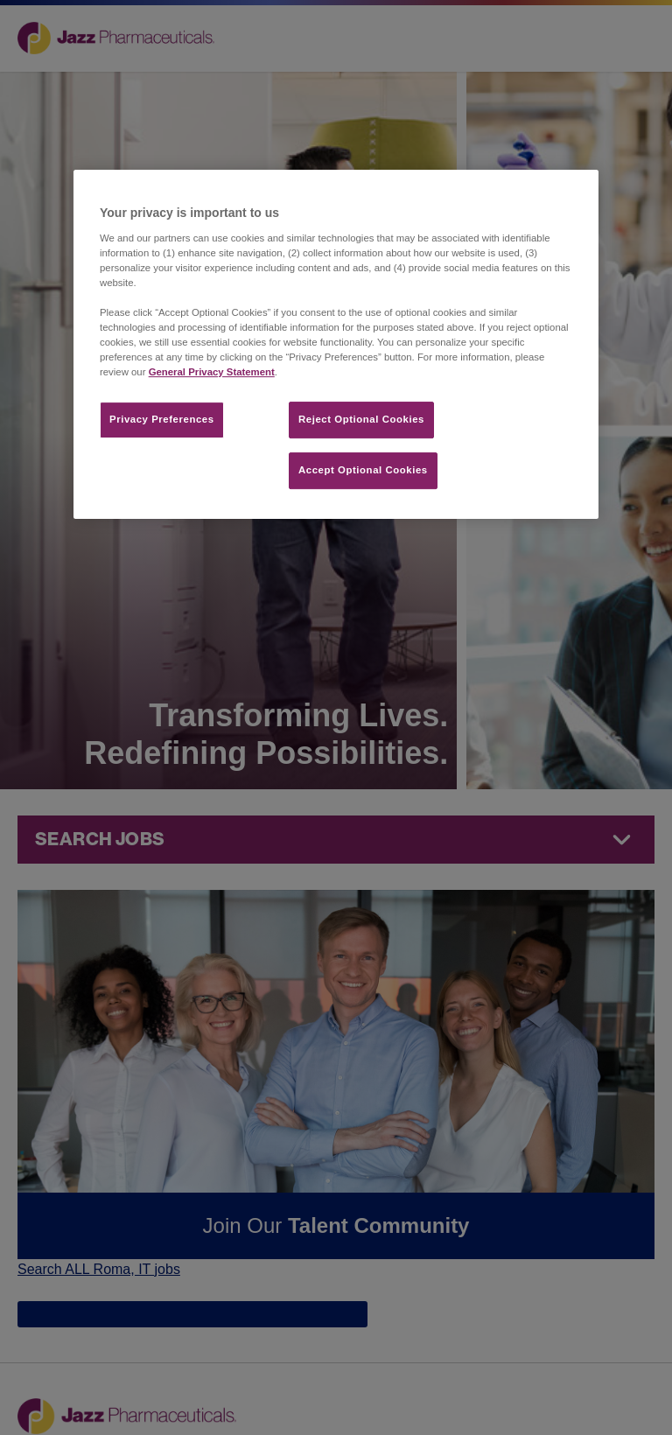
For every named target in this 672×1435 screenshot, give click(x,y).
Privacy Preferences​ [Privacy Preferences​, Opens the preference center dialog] (161, 419)
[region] (336, 344)
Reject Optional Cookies (361, 419)
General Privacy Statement (212, 372)
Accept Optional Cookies (363, 470)
